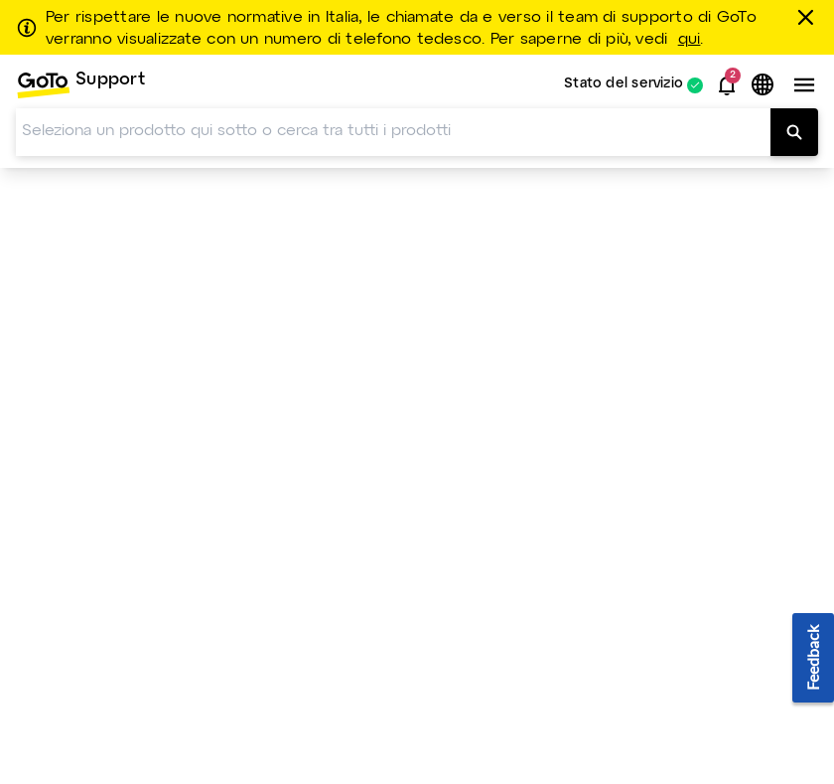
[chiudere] (809, 17)
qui (689, 40)
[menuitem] (80, 85)
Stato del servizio (623, 85)
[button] (727, 85)
